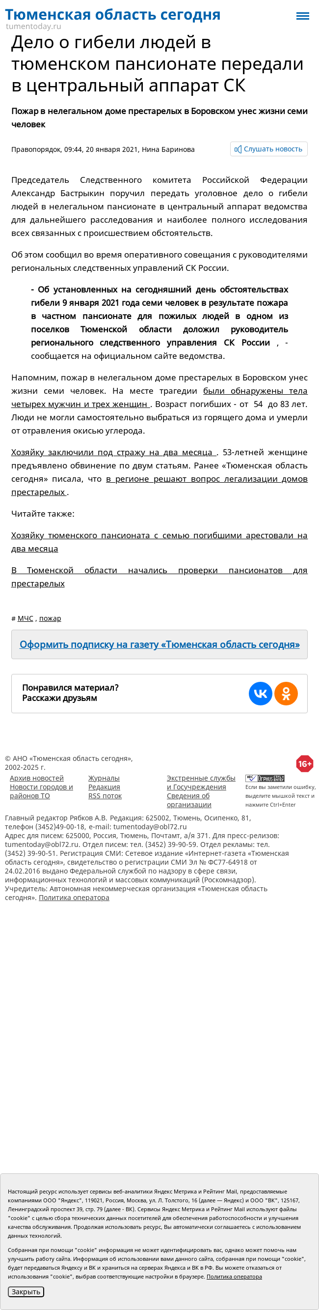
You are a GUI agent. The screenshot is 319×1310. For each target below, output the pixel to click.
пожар (50, 618)
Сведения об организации (189, 800)
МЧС (25, 618)
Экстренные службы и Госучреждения (201, 782)
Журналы (104, 778)
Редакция (104, 786)
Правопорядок (35, 149)
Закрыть (26, 1291)
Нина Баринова (168, 149)
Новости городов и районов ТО (41, 791)
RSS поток (105, 795)
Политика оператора (74, 897)
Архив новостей (37, 778)
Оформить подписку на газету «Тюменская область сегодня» (160, 644)
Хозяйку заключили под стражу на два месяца (114, 452)
